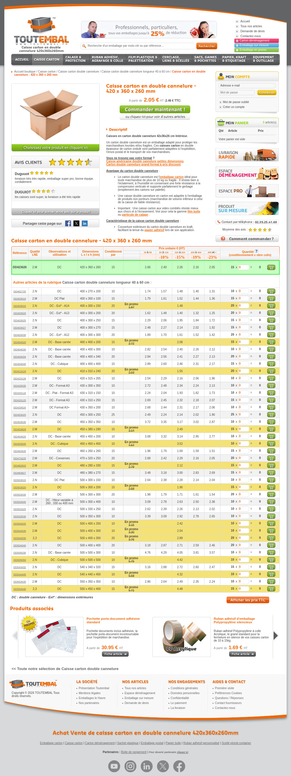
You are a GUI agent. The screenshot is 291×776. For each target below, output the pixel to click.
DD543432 (19, 567)
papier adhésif (154, 230)
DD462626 (19, 451)
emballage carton (172, 177)
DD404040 (19, 364)
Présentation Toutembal (94, 688)
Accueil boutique (24, 71)
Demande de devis (137, 703)
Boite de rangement (133, 752)
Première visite (224, 688)
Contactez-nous (225, 708)
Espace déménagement (140, 693)
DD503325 (19, 509)
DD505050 (19, 560)
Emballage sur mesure (254, 45)
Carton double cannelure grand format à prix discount (143, 164)
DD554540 (19, 589)
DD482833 (19, 465)
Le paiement (179, 703)
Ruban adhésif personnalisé (201, 743)
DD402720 (19, 291)
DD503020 (19, 487)
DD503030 (19, 494)
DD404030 (19, 349)
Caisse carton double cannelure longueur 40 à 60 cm (135, 71)
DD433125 (19, 400)
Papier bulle (173, 743)
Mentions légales (89, 693)
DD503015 (19, 480)
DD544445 (19, 574)
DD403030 (19, 335)
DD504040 (19, 545)
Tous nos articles (135, 688)
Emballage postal (152, 743)
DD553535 (19, 581)
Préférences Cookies (228, 693)
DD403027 (19, 327)
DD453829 (19, 429)
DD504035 (19, 538)
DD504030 (19, 531)
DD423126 (19, 378)
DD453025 (19, 414)
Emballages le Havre (92, 698)
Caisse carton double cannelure (78, 71)
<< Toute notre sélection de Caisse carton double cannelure (65, 669)
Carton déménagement (254, 40)
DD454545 (19, 443)
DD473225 (19, 458)
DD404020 (19, 342)
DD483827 (19, 472)
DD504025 (19, 523)
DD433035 (19, 385)
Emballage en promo (253, 49)
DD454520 (19, 436)
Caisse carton (47, 71)
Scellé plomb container (236, 743)
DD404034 (19, 356)
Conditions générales (184, 688)
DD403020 (19, 313)
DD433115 (19, 393)
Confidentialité (180, 698)
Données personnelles (185, 693)
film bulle (194, 211)
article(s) (269, 122)
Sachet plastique (128, 743)
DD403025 (19, 320)
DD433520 (19, 407)
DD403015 (19, 306)
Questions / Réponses (229, 698)
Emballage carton (51, 743)
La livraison (178, 708)
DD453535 (19, 422)
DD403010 (19, 298)
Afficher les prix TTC (248, 600)
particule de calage (135, 214)
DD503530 (19, 516)
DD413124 (19, 371)
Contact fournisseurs (228, 703)
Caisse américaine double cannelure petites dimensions (145, 161)
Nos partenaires (89, 703)
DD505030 (19, 552)
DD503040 (19, 501)
